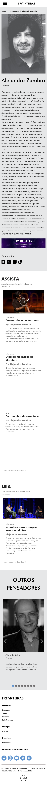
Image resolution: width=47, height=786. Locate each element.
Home (4, 11)
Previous (5, 641)
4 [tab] (22, 686)
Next (41, 641)
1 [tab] (13, 686)
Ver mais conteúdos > (15, 470)
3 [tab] (19, 686)
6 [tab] (28, 686)
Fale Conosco (7, 720)
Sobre (4, 713)
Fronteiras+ (7, 710)
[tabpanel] (23, 635)
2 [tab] (16, 686)
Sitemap (5, 717)
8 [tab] (34, 686)
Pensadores (14, 11)
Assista (5, 731)
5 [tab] (25, 686)
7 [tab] (31, 686)
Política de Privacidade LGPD (22, 771)
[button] (5, 3)
